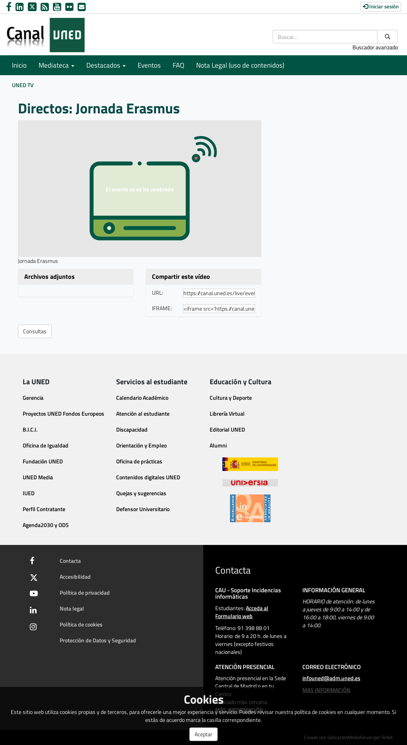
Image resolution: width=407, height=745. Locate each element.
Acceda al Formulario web (241, 612)
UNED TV (22, 85)
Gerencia (33, 397)
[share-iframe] (219, 308)
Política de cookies (81, 624)
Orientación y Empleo (141, 445)
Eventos (149, 65)
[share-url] (219, 293)
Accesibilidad (75, 576)
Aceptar (203, 734)
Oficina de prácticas (139, 461)
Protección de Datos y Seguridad (98, 640)
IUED (29, 493)
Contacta (70, 560)
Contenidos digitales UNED (148, 477)
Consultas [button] (35, 331)
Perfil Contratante (44, 509)
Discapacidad (132, 429)
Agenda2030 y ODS (46, 525)
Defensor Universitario (142, 509)
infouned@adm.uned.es (331, 678)
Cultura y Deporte (231, 397)
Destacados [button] (106, 65)
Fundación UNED (43, 461)
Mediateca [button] (56, 65)
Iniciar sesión (381, 6)
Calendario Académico (142, 397)
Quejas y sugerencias (141, 493)
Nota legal (72, 608)
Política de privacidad (85, 592)
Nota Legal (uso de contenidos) (240, 65)
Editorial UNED (227, 429)
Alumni (218, 445)
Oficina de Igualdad (45, 445)
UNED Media (38, 477)
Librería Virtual (227, 413)
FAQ (178, 65)
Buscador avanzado (375, 47)
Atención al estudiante (142, 413)
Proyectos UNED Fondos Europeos (63, 413)
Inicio (19, 65)
